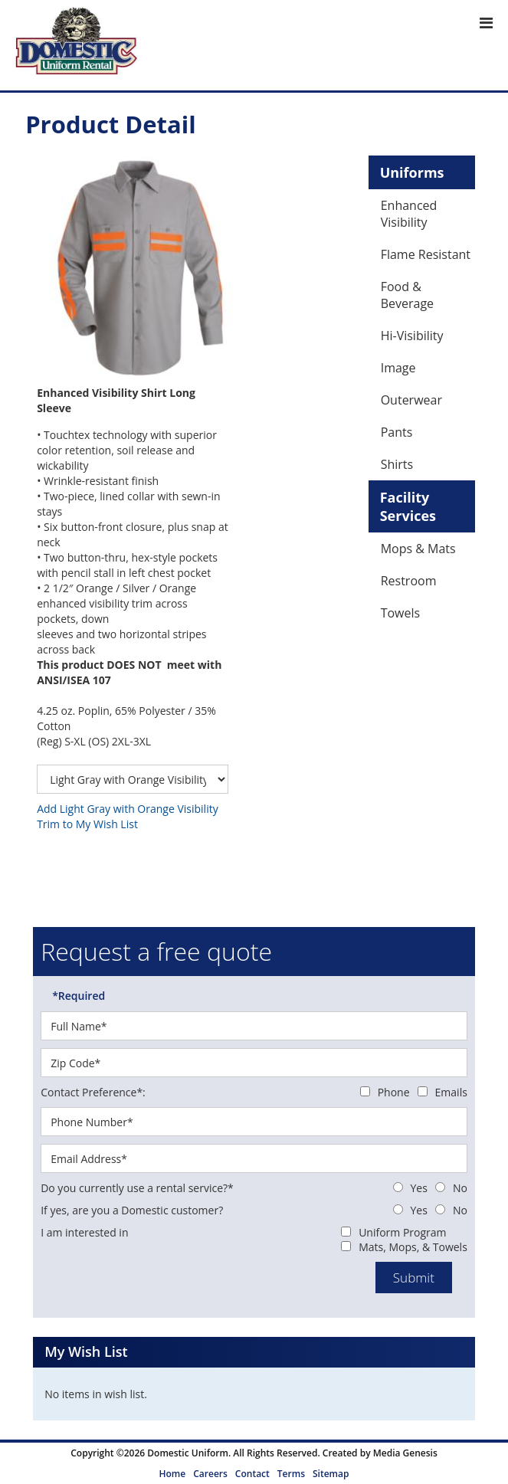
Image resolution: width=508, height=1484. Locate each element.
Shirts (397, 464)
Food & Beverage (407, 295)
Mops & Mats (418, 548)
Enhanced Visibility (409, 214)
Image (398, 367)
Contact (252, 1473)
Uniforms (412, 172)
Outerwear (411, 399)
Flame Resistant (425, 254)
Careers (210, 1473)
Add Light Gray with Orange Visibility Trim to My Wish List (127, 816)
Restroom (409, 580)
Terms (291, 1473)
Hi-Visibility (412, 335)
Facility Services (408, 506)
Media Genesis (405, 1452)
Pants (397, 432)
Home (172, 1473)
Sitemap (331, 1473)
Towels (400, 612)
